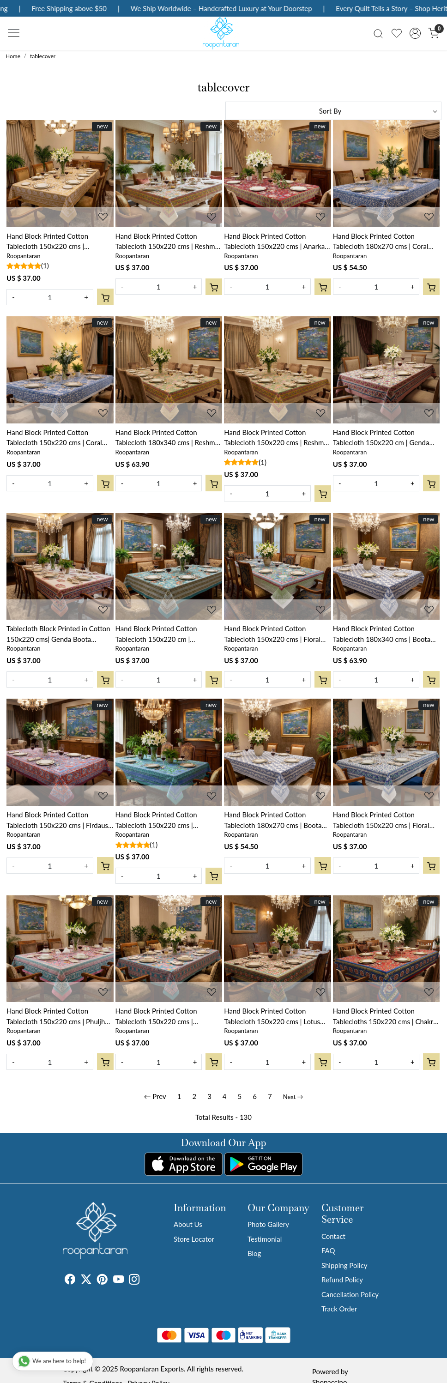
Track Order (339, 1308)
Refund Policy (342, 1279)
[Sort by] (333, 111)
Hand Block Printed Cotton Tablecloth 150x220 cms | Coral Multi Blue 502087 (54, 438)
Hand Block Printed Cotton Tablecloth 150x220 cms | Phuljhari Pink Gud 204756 (59, 1017)
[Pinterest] (102, 1280)
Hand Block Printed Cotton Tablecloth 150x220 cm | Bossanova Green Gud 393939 (162, 634)
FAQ (328, 1250)
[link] (378, 33)
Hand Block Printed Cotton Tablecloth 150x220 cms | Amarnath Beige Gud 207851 (51, 242)
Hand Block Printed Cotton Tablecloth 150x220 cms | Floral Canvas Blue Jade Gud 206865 (272, 634)
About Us (188, 1224)
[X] (86, 1280)
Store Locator (194, 1239)
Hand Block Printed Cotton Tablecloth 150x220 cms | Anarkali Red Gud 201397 (276, 242)
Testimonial (265, 1239)
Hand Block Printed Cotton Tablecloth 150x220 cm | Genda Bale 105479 (381, 438)
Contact (333, 1236)
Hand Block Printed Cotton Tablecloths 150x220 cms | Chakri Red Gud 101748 (384, 1017)
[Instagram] (134, 1280)
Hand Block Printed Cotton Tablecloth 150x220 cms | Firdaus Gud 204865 (57, 820)
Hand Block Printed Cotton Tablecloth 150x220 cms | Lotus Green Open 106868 (272, 1017)
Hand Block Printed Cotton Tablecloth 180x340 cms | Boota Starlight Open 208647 (381, 634)
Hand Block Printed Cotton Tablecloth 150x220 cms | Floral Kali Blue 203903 (381, 820)
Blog (254, 1253)
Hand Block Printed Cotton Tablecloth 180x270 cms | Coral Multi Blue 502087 (381, 242)
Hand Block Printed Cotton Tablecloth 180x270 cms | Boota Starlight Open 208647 (272, 820)
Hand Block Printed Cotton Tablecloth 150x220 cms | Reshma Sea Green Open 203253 (167, 242)
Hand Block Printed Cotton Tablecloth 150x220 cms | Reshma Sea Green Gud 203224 (275, 438)
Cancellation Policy (350, 1294)
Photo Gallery (268, 1224)
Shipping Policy (344, 1265)
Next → (293, 1096)
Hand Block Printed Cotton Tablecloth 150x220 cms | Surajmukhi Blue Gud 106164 (160, 820)
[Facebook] (70, 1280)
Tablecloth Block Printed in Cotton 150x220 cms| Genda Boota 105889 (58, 634)
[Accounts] (415, 33)
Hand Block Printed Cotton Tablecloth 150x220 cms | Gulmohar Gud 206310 (156, 1017)
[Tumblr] (145, 1280)
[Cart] (105, 297)
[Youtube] (118, 1280)
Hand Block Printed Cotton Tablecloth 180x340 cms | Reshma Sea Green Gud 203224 (167, 438)
